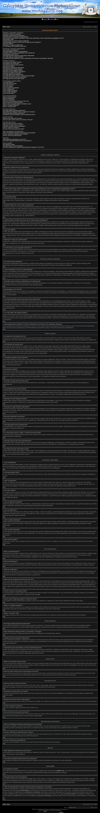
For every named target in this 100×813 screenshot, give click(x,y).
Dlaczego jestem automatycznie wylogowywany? (15, 36)
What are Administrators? (9, 97)
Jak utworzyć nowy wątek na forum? (12, 62)
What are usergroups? (9, 99)
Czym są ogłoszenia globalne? (11, 87)
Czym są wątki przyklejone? (10, 90)
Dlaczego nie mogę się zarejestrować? (13, 45)
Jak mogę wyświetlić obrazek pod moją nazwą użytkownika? (18, 55)
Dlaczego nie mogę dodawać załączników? (14, 71)
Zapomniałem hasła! (8, 39)
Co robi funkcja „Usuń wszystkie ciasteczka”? (14, 46)
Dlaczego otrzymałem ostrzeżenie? (12, 73)
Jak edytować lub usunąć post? (11, 63)
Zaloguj (44, 19)
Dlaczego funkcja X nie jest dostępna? (13, 146)
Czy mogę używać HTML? (10, 83)
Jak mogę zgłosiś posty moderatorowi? (13, 74)
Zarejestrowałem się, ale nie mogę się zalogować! (16, 41)
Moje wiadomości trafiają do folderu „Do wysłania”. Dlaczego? (19, 111)
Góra (4, 164)
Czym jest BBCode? (8, 82)
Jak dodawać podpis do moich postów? (13, 65)
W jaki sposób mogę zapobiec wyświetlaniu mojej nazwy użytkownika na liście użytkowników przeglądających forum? (33, 38)
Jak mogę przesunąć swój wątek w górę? (13, 78)
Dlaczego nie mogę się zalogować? (12, 34)
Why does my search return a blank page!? (14, 126)
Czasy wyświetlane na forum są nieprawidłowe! (15, 51)
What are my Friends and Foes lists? (12, 118)
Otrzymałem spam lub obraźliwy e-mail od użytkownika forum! (19, 114)
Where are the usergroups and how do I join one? (16, 101)
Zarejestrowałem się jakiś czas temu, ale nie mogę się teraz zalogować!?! (22, 42)
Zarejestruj (51, 19)
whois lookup (24, 790)
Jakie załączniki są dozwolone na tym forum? (14, 139)
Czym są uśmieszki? (8, 85)
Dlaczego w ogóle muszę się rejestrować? (14, 35)
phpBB (45, 811)
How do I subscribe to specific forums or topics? (15, 134)
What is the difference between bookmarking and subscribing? (19, 132)
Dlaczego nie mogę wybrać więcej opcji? (13, 67)
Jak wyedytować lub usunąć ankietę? (12, 69)
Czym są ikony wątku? (9, 93)
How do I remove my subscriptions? (12, 135)
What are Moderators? (9, 98)
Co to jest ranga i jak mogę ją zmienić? (13, 57)
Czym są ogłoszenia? (8, 89)
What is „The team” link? (9, 106)
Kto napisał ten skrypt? (9, 144)
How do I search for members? (11, 127)
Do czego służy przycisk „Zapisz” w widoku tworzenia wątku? (19, 75)
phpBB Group (60, 770)
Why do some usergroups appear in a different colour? (17, 104)
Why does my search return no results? (13, 125)
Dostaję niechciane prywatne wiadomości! (14, 113)
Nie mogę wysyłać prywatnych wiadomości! (14, 110)
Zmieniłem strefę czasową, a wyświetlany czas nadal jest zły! (19, 53)
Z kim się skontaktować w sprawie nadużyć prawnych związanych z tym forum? (23, 147)
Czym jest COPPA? (8, 43)
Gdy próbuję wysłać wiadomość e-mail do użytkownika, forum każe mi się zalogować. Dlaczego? (28, 58)
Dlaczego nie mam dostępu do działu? (13, 70)
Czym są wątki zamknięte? (10, 92)
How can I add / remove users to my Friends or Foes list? (18, 119)
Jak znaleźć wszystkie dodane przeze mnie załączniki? (17, 140)
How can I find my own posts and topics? (13, 129)
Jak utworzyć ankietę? (9, 66)
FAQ (56, 19)
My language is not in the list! (10, 54)
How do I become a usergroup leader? (13, 102)
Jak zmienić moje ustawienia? (11, 50)
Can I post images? (8, 86)
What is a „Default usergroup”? (11, 105)
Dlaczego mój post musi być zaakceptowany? (15, 77)
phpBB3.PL (61, 812)
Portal (4, 26)
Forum (8, 26)
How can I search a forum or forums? (12, 123)
